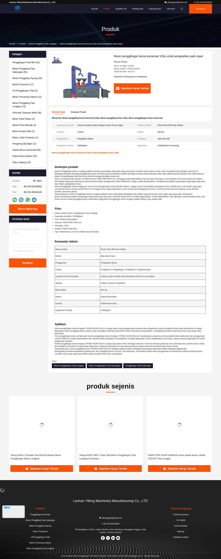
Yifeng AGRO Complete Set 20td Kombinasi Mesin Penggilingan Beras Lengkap (35, 457)
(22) (27, 97)
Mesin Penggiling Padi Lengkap (42, 44)
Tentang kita (137, 9)
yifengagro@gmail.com (176, 2)
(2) (25, 90)
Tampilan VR (120, 9)
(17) (23, 84)
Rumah (94, 9)
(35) (27, 78)
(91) (23, 70)
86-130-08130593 (203, 2)
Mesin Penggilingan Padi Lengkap (69, 366)
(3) (23, 119)
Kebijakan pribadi (180, 537)
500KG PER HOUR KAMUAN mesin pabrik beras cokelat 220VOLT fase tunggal (176, 457)
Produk (106, 9)
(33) (24, 156)
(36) (26, 112)
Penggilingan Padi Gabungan (138, 366)
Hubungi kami (155, 9)
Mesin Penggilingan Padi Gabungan (104, 366)
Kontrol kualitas (181, 526)
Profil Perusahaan (181, 514)
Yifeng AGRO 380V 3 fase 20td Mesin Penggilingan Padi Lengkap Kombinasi (107, 457)
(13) (23, 105)
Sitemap (180, 531)
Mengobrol (200, 9)
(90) (26, 150)
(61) (26, 62)
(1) (23, 131)
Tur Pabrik (180, 520)
